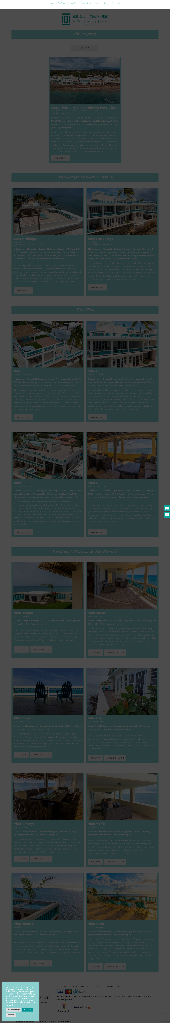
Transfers (73, 3)
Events (97, 3)
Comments (116, 3)
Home (52, 3)
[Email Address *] (85, 515)
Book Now (62, 3)
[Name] (85, 506)
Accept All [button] (28, 1009)
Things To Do (86, 3)
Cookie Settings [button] (13, 1009)
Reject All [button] (11, 1014)
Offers (105, 3)
